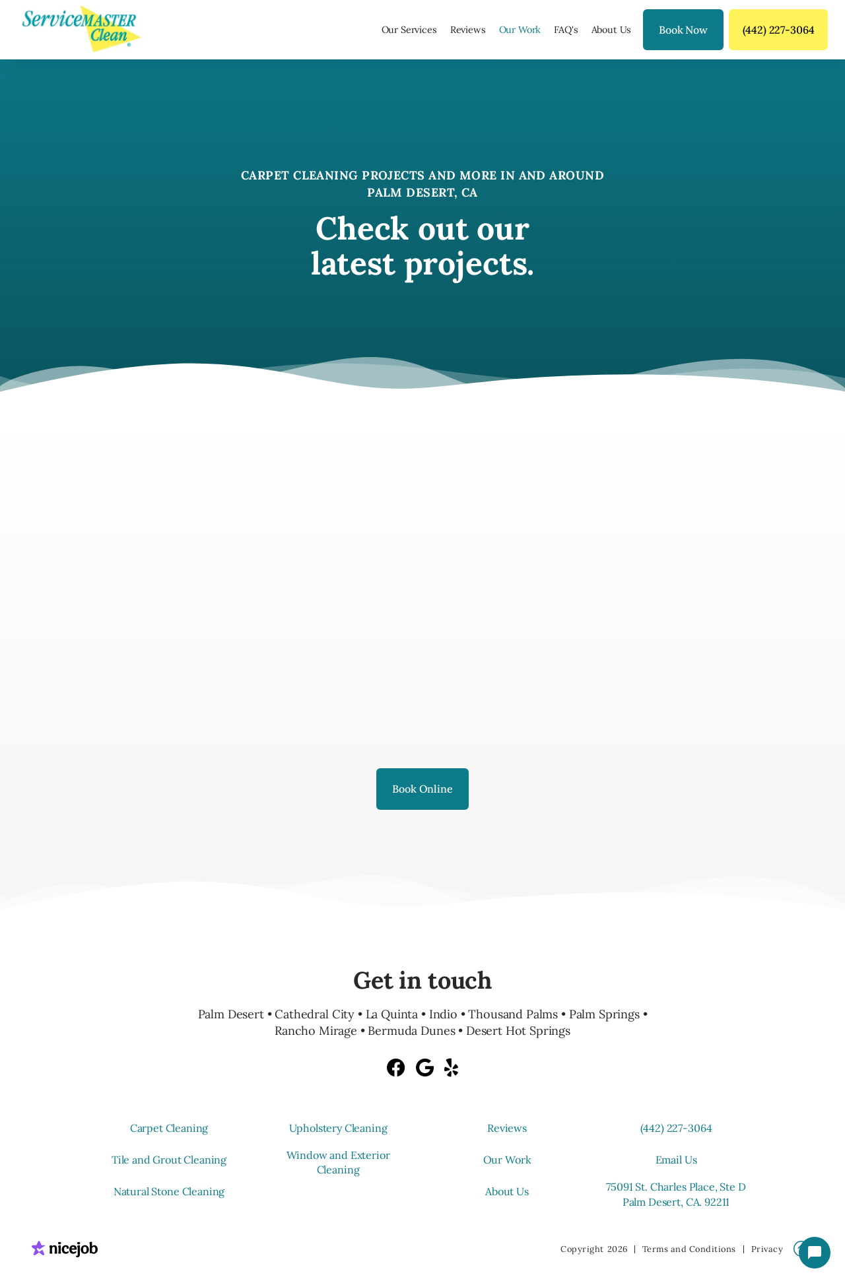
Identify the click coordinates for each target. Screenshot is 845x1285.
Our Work (520, 30)
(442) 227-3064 (779, 29)
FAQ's (566, 30)
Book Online (422, 788)
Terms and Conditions (689, 1249)
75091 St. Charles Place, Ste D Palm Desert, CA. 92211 (675, 1194)
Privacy (767, 1249)
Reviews (468, 30)
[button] (409, 30)
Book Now (683, 29)
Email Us (676, 1159)
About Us (612, 30)
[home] (86, 29)
